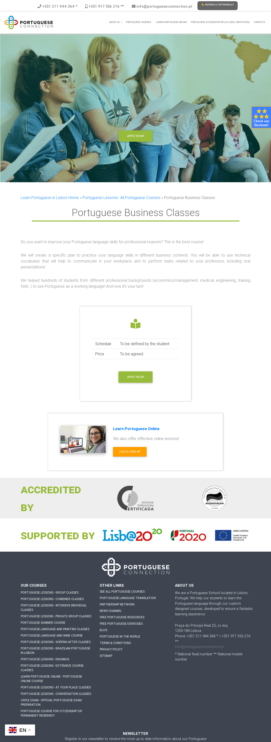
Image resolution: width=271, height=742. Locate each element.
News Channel (111, 611)
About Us (114, 22)
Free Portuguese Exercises (121, 623)
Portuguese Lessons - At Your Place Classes (56, 687)
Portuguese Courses (138, 22)
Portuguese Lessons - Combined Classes (52, 599)
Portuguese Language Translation (128, 598)
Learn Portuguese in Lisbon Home (50, 197)
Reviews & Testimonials (217, 4)
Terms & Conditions (115, 643)
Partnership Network (117, 604)
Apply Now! (135, 136)
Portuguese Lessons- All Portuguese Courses (121, 197)
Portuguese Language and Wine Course (52, 635)
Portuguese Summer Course (43, 622)
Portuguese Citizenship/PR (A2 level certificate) (220, 22)
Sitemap (106, 656)
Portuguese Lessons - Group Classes (49, 592)
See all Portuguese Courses (122, 591)
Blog (103, 630)
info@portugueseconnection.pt (162, 6)
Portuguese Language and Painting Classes (55, 629)
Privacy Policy (111, 649)
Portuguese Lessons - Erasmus (45, 659)
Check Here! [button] (129, 451)
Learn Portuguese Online (171, 22)
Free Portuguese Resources (122, 617)
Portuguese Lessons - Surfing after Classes (56, 642)
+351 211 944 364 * (57, 6)
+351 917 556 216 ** (104, 6)
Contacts (259, 22)
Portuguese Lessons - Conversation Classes (56, 694)
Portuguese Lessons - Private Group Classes (56, 616)
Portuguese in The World (120, 636)
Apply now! (135, 377)
